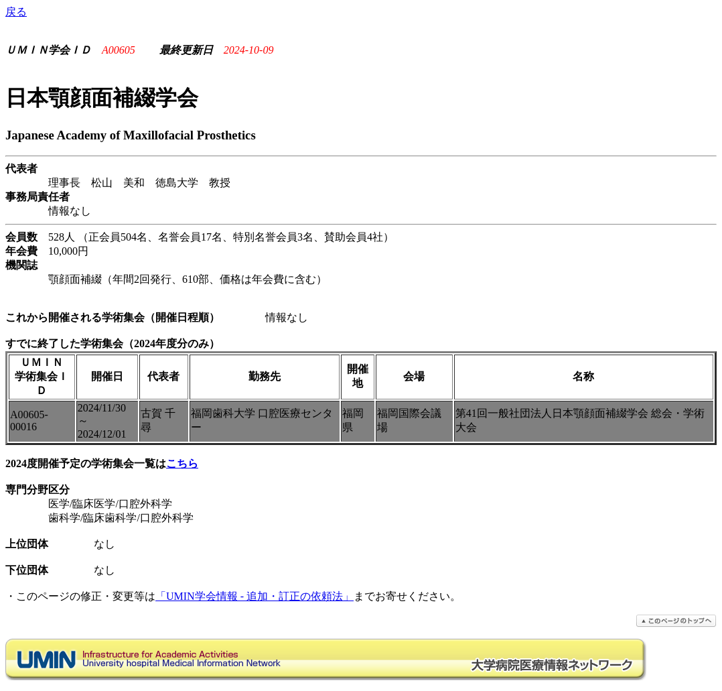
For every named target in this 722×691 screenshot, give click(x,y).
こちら (182, 463)
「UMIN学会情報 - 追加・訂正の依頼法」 (254, 596)
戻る (16, 11)
